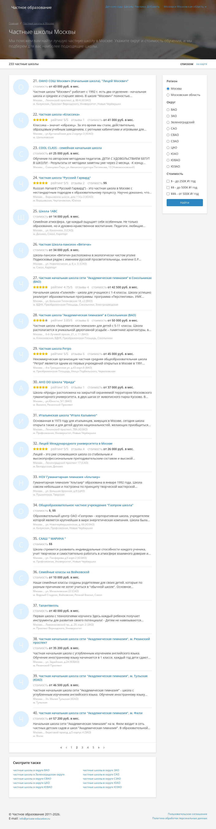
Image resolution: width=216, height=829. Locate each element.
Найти (184, 203)
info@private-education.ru (38, 823)
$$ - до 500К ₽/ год (184, 187)
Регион (172, 81)
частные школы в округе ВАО (34, 774)
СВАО (175, 135)
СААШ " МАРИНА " (54, 538)
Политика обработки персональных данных (175, 823)
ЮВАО (175, 160)
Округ (171, 102)
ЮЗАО (175, 166)
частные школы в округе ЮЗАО (106, 791)
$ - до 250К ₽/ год (183, 181)
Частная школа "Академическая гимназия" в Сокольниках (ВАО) (94, 315)
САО (174, 128)
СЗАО (175, 141)
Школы (117, 7)
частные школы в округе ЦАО (34, 787)
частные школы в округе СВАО (35, 783)
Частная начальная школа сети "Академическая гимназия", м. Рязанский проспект (89, 640)
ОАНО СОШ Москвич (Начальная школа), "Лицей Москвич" (89, 80)
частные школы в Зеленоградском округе (43, 778)
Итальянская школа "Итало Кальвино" (72, 415)
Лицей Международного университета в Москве (80, 443)
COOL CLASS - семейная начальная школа (74, 147)
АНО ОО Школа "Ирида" (59, 382)
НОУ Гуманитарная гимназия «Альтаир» (73, 476)
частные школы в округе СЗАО (105, 783)
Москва (176, 88)
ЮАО (174, 154)
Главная (13, 23)
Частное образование (29, 7)
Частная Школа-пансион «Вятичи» (68, 244)
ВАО (174, 110)
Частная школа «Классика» (62, 114)
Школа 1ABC (49, 211)
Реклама (132, 7)
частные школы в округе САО (104, 778)
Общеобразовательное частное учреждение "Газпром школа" (92, 505)
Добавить (149, 7)
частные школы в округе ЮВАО (36, 791)
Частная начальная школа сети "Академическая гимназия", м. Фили (89, 715)
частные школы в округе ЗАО (104, 774)
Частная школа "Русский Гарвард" (68, 177)
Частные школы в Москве (38, 23)
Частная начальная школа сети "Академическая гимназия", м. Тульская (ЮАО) (89, 678)
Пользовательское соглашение (184, 818)
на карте (200, 63)
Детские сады (99, 7)
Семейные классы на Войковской (67, 572)
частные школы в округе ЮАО (105, 787)
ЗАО (174, 116)
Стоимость (175, 174)
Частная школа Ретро (57, 348)
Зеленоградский (182, 122)
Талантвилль (50, 605)
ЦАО (174, 147)
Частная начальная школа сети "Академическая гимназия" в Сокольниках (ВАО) (87, 279)
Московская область (185, 95)
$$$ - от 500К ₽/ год (185, 194)
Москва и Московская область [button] (184, 7)
